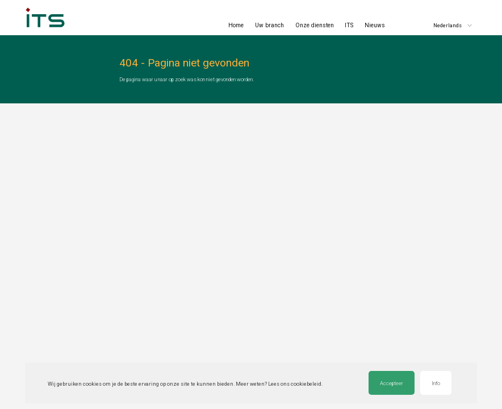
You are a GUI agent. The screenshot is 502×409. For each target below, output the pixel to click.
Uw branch (269, 25)
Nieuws (375, 25)
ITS (349, 25)
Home (236, 25)
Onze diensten (314, 25)
